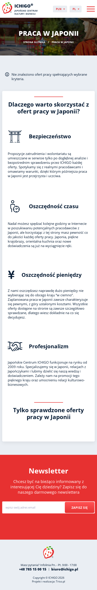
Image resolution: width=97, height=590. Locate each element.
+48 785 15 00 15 (32, 569)
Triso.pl (60, 581)
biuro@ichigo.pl (64, 569)
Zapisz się (79, 507)
